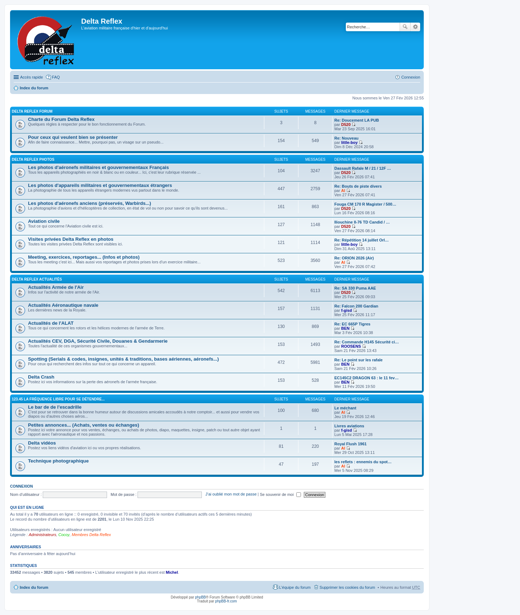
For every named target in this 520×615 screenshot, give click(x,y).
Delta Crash (41, 377)
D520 (345, 124)
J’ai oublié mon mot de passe (230, 494)
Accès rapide (31, 77)
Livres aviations (349, 426)
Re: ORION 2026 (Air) (354, 258)
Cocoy (64, 534)
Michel (172, 572)
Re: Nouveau (346, 138)
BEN (345, 328)
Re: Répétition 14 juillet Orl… (361, 240)
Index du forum (34, 88)
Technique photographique (58, 461)
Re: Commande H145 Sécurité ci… (366, 342)
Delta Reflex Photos (33, 159)
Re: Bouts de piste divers (358, 186)
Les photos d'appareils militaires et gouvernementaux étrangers (100, 185)
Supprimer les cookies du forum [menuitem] (347, 587)
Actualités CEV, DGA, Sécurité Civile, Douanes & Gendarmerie (98, 341)
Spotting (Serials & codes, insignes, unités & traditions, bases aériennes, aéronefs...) (123, 359)
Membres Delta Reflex (91, 534)
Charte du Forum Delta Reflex (61, 119)
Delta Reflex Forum (32, 111)
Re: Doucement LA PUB (356, 120)
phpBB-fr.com (226, 601)
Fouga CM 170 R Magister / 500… (365, 204)
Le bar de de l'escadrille (55, 407)
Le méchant (345, 408)
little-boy (349, 142)
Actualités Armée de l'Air (56, 287)
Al (343, 190)
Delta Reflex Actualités (37, 279)
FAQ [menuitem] (56, 77)
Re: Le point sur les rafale (358, 360)
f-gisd (346, 310)
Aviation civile (44, 221)
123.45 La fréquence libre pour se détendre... (58, 399)
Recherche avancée (415, 27)
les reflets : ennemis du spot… (363, 462)
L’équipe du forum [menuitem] (294, 587)
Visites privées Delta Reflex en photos (70, 239)
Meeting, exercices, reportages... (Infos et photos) (84, 257)
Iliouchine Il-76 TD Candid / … (362, 222)
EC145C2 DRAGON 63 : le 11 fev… (366, 378)
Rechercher (405, 27)
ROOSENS (351, 346)
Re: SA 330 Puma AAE (355, 288)
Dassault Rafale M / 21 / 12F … (362, 168)
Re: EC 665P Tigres (352, 324)
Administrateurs (42, 534)
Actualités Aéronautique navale (63, 305)
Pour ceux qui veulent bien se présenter (73, 137)
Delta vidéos (42, 443)
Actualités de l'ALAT (51, 323)
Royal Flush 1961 (350, 444)
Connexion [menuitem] (410, 77)
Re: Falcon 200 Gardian (356, 306)
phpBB (200, 597)
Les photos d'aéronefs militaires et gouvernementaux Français (98, 167)
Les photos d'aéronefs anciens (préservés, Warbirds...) (89, 203)
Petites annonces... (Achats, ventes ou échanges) (83, 425)
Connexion (21, 486)
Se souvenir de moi (280, 494)
